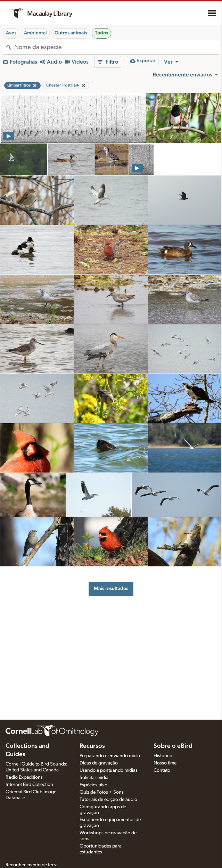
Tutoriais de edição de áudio (108, 799)
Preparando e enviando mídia (110, 755)
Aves (11, 33)
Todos (101, 33)
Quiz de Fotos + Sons (102, 792)
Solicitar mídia (94, 777)
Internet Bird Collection (29, 784)
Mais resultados (111, 588)
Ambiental (35, 33)
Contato (162, 770)
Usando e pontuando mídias (109, 770)
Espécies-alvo (93, 785)
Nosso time (165, 763)
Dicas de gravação (99, 763)
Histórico (163, 755)
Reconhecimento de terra (32, 864)
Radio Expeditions (24, 777)
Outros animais (71, 33)
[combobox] (116, 47)
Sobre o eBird (173, 746)
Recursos (92, 746)
